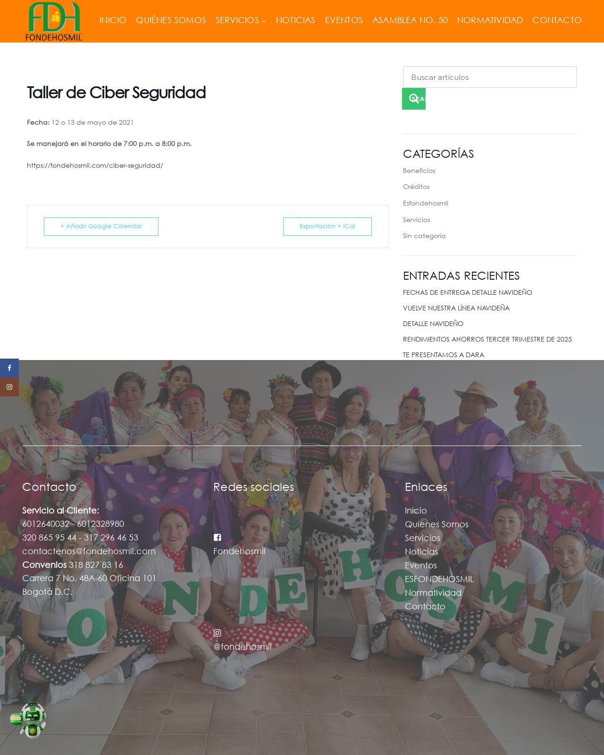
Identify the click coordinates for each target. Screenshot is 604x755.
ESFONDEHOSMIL (439, 579)
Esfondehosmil (425, 203)
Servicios (416, 220)
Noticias (421, 552)
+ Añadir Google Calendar (101, 226)
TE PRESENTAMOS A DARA (443, 355)
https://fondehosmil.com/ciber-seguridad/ (95, 166)
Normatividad (433, 593)
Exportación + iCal (327, 226)
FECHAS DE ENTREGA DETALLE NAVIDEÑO (467, 293)
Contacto (425, 607)
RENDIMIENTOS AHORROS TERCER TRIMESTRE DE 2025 (487, 339)
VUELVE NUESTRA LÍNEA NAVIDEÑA (456, 308)
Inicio (416, 511)
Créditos (416, 187)
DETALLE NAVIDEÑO (433, 324)
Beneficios (419, 171)
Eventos (421, 566)
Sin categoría (424, 236)
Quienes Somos (437, 525)
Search (418, 99)
